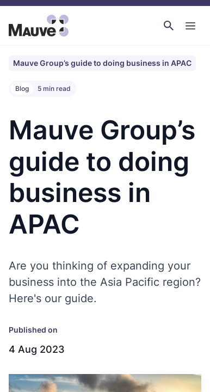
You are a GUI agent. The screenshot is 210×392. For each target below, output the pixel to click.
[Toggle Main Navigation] (190, 25)
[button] (169, 25)
